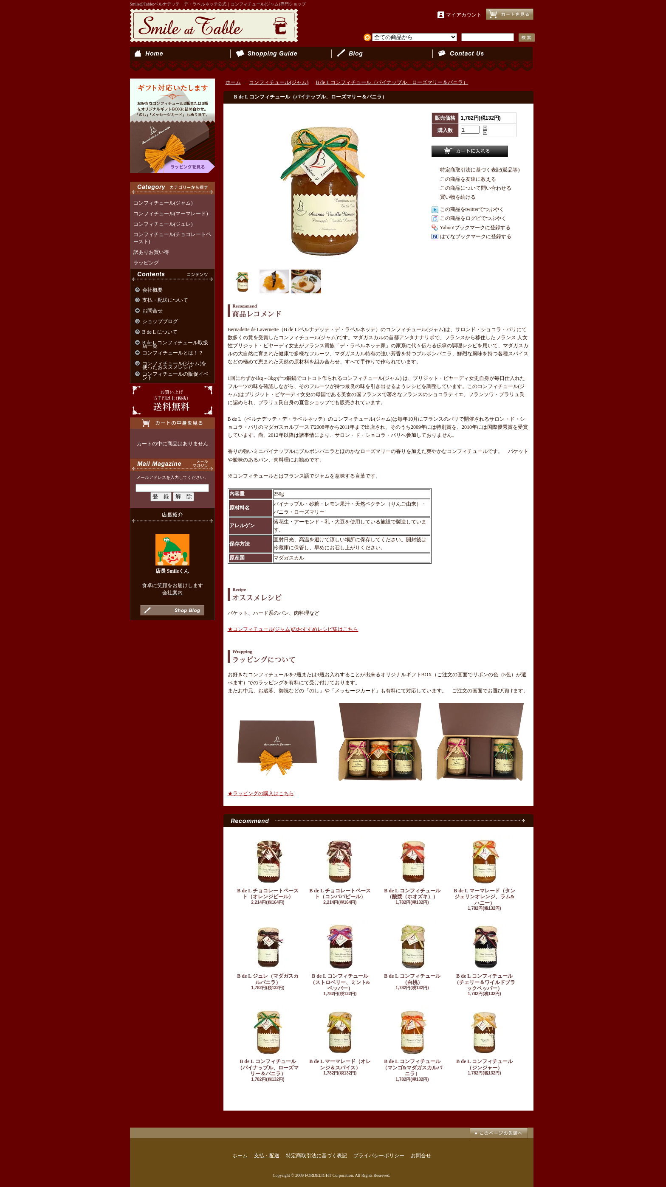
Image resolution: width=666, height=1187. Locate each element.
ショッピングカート (509, 14)
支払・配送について (281, 59)
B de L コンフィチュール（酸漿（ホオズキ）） (412, 867)
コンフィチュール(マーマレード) (170, 214)
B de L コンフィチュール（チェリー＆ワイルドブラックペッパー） (484, 956)
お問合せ (482, 59)
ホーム (180, 59)
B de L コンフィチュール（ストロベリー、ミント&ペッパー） (340, 956)
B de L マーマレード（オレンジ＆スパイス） (340, 1038)
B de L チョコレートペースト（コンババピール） (340, 867)
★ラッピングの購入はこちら (261, 793)
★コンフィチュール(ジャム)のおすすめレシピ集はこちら (293, 629)
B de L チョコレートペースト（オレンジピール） (268, 867)
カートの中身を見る (172, 423)
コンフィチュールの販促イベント (175, 376)
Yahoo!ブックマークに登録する (475, 228)
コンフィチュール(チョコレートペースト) (172, 238)
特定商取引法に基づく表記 (316, 1156)
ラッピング (146, 263)
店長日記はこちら (172, 610)
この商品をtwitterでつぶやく (472, 209)
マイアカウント (464, 15)
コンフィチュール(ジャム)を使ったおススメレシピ (174, 365)
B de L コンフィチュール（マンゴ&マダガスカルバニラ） (412, 1041)
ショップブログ (381, 59)
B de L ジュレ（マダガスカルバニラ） (268, 953)
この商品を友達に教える (468, 179)
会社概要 (152, 290)
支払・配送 (266, 1156)
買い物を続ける (458, 197)
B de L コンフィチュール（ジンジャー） (484, 1038)
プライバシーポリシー (378, 1156)
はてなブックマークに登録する (475, 236)
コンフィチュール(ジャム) (163, 203)
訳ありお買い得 (151, 252)
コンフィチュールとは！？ (172, 353)
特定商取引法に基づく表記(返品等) (480, 170)
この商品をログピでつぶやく (473, 218)
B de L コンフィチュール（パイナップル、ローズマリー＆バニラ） (392, 82)
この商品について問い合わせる (475, 188)
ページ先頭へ (499, 1133)
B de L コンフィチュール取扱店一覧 (175, 344)
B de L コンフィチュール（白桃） (412, 953)
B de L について (160, 332)
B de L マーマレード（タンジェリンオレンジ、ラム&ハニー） (484, 870)
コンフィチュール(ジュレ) (163, 224)
